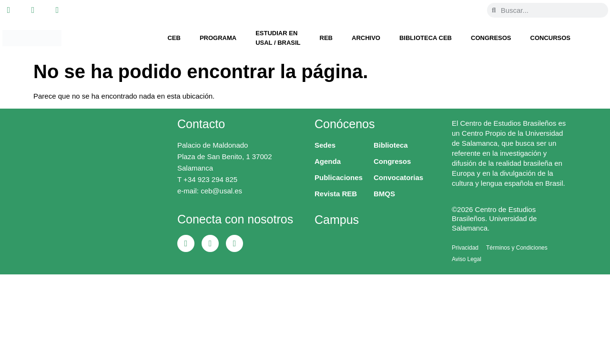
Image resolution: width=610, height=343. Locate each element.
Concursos (550, 37)
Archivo (366, 37)
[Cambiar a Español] (469, 10)
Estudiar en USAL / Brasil (277, 38)
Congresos (491, 37)
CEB (173, 37)
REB (326, 37)
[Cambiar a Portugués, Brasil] (451, 10)
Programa (218, 37)
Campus (337, 219)
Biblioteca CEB (425, 37)
